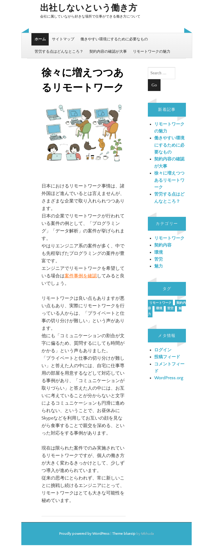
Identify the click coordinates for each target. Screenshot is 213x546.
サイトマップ (63, 39)
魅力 (158, 266)
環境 (158, 252)
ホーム (40, 39)
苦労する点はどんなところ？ (59, 52)
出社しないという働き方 (88, 8)
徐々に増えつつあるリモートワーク (169, 180)
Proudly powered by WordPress (84, 534)
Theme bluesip (123, 534)
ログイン (162, 350)
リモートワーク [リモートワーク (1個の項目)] (160, 303)
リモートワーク (169, 238)
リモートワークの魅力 (151, 52)
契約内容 (162, 245)
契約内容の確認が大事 (108, 52)
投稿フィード (167, 356)
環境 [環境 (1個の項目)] (159, 308)
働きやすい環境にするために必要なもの (114, 39)
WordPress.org (168, 378)
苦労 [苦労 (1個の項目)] (170, 308)
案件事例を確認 (81, 275)
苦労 (158, 259)
